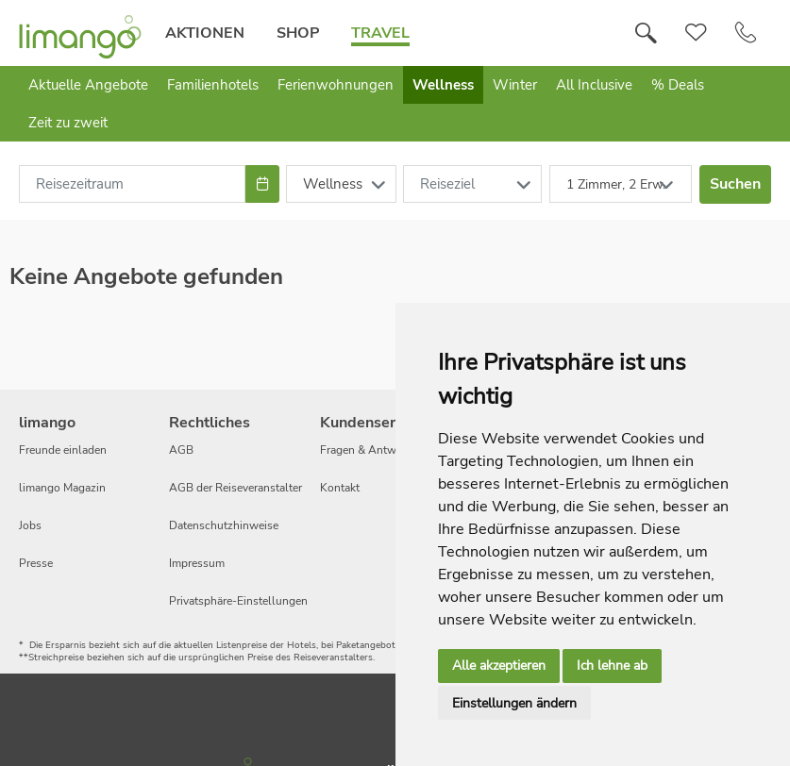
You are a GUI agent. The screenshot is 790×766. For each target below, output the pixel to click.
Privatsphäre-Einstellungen (238, 600)
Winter (515, 84)
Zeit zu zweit (68, 122)
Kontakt (340, 487)
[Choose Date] (261, 184)
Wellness (443, 84)
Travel (379, 33)
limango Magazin (62, 487)
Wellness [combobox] (332, 184)
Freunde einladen (63, 450)
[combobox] (132, 184)
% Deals (677, 84)
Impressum (197, 563)
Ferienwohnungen (335, 84)
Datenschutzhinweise (223, 525)
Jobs (30, 525)
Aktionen (204, 33)
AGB (181, 450)
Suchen (735, 184)
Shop (297, 33)
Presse (36, 563)
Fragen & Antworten (371, 450)
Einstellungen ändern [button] (514, 703)
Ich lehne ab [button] (612, 665)
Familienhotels (213, 84)
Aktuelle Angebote (88, 84)
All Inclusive (594, 84)
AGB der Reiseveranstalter (235, 487)
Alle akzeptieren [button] (499, 665)
